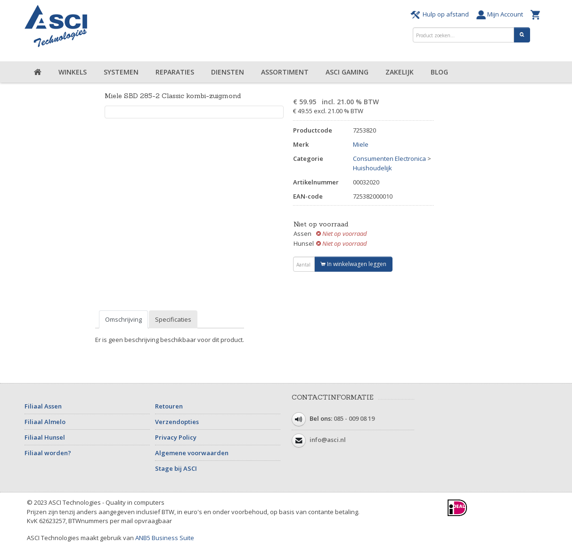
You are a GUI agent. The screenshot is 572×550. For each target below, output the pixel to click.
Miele (360, 144)
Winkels (72, 71)
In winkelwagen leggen (353, 264)
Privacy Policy (175, 437)
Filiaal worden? (48, 453)
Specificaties (173, 319)
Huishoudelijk (372, 168)
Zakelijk (399, 71)
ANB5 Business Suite (164, 537)
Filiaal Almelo (45, 421)
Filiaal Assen (43, 406)
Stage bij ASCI (176, 468)
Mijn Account (501, 14)
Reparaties (174, 71)
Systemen (121, 71)
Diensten (227, 71)
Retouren (169, 406)
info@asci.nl (328, 439)
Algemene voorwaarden (192, 453)
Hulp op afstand (441, 14)
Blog (439, 71)
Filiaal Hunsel (45, 437)
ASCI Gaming (347, 71)
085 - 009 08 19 (354, 418)
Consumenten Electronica (389, 158)
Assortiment (285, 71)
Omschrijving (123, 319)
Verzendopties (177, 421)
